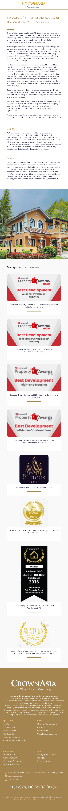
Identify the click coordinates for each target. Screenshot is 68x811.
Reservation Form (11, 737)
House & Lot (9, 755)
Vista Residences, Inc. (47, 734)
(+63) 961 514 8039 (13, 779)
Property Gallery (11, 765)
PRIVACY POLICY (21, 799)
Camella (41, 727)
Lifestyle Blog (9, 727)
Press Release (9, 731)
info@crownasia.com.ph (15, 776)
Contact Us (8, 734)
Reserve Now (43, 761)
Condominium (10, 758)
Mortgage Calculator (47, 755)
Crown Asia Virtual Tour (14, 741)
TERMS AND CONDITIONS (42, 799)
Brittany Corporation (47, 724)
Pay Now (41, 758)
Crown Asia (42, 731)
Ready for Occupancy (13, 761)
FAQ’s (6, 724)
